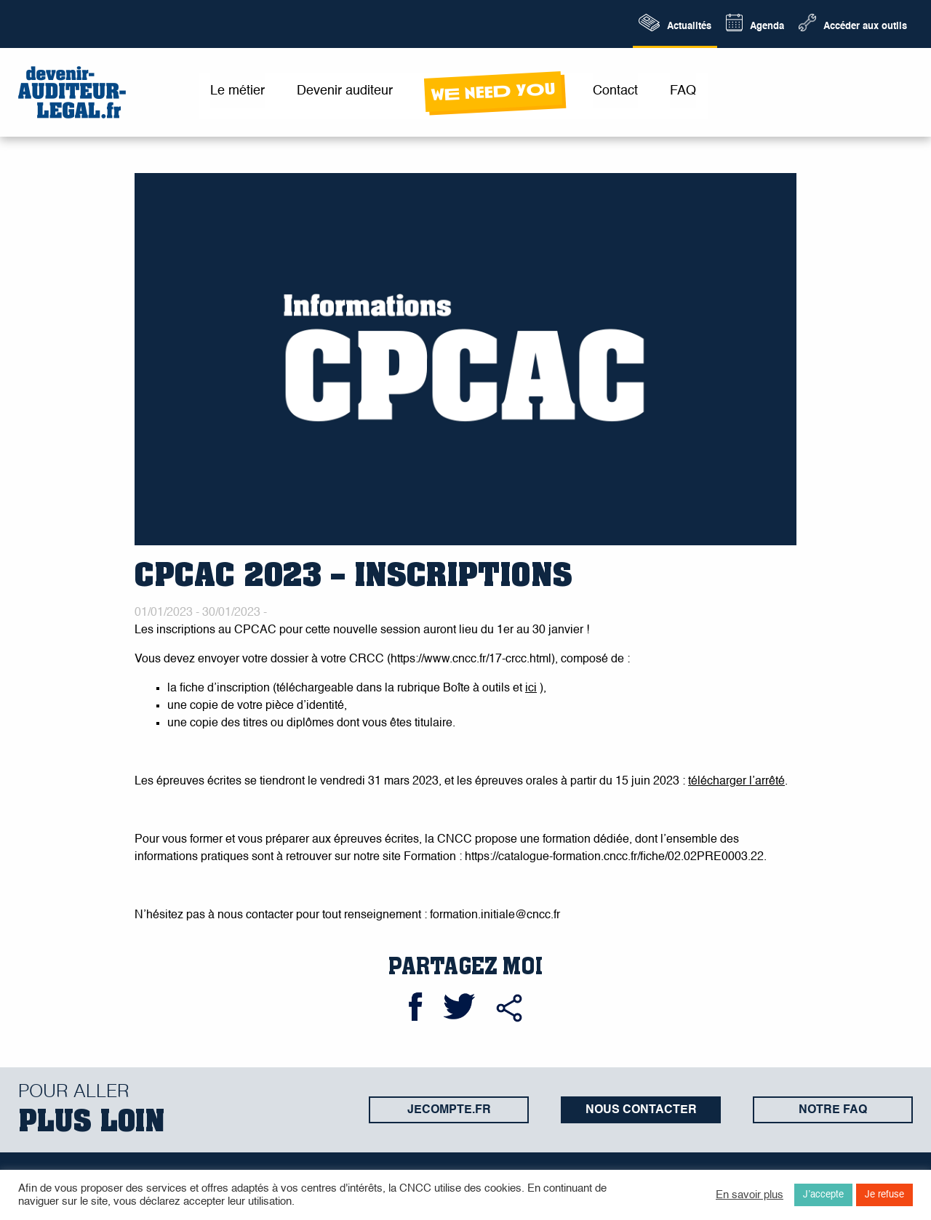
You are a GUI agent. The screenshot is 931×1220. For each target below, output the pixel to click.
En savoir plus (749, 1195)
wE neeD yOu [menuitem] (493, 92)
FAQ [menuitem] (683, 90)
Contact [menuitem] (615, 90)
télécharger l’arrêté (736, 781)
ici (531, 688)
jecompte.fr (449, 1110)
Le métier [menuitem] (237, 90)
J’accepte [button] (823, 1195)
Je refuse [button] (884, 1195)
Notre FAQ (833, 1110)
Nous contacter (641, 1110)
